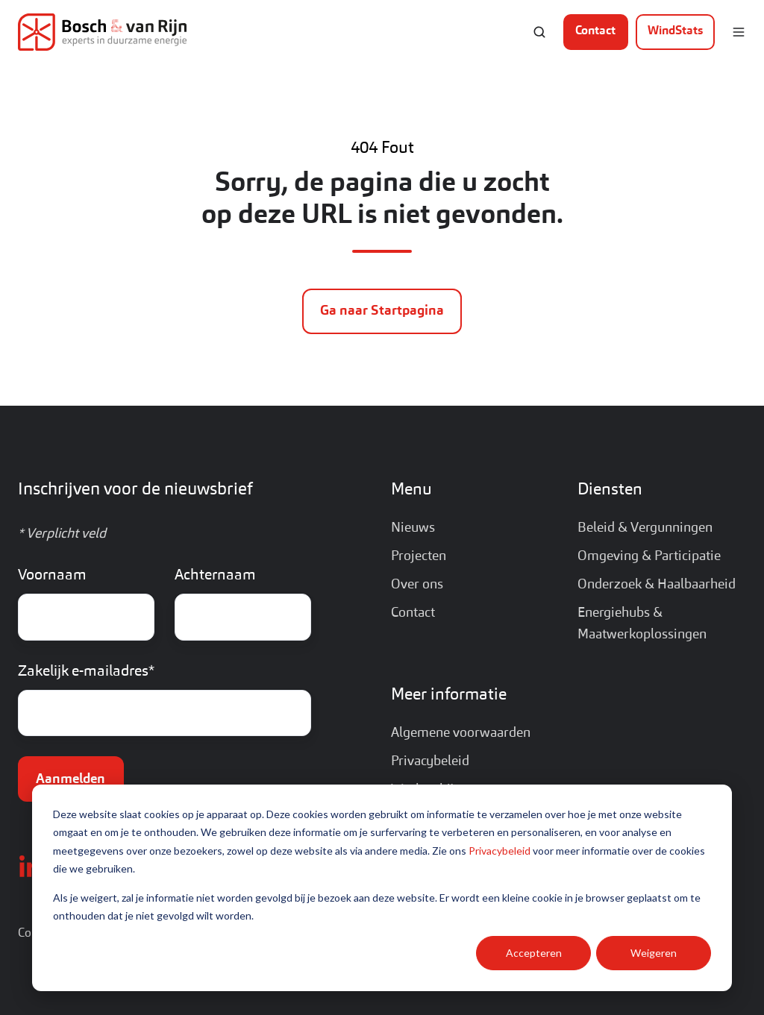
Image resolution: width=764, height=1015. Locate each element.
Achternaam (215, 575)
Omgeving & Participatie (649, 556)
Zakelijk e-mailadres (86, 671)
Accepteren (534, 952)
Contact (595, 31)
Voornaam (52, 575)
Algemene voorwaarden (460, 733)
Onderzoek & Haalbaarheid (656, 584)
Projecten (418, 556)
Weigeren (653, 952)
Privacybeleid (499, 850)
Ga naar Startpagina (382, 311)
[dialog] (382, 888)
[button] (539, 32)
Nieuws (413, 528)
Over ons (417, 584)
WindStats (675, 31)
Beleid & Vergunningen (645, 528)
